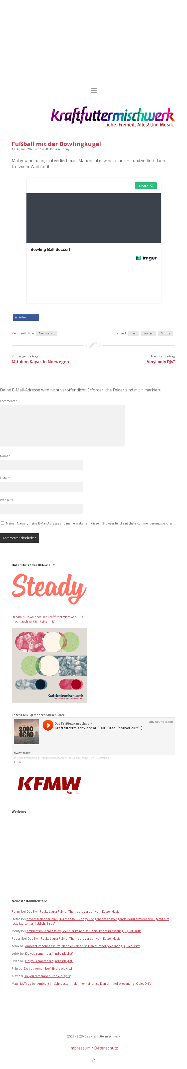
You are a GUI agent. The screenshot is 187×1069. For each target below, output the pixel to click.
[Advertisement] (93, 44)
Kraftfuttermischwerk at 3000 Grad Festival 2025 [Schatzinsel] (76, 758)
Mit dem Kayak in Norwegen (40, 361)
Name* (5, 456)
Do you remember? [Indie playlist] (49, 953)
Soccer (148, 333)
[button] (26, 317)
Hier (20, 762)
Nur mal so (46, 333)
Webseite (6, 500)
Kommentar (8, 401)
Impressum (80, 1048)
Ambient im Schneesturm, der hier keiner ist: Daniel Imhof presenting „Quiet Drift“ (83, 931)
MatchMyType (21, 983)
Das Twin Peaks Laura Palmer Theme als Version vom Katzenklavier (73, 911)
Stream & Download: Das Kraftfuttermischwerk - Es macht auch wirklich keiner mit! (47, 619)
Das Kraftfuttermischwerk (26, 758)
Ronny (16, 911)
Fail (133, 333)
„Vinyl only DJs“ (160, 361)
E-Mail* (5, 478)
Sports (165, 333)
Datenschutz (106, 1048)
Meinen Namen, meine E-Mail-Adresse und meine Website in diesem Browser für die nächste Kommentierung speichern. (90, 523)
